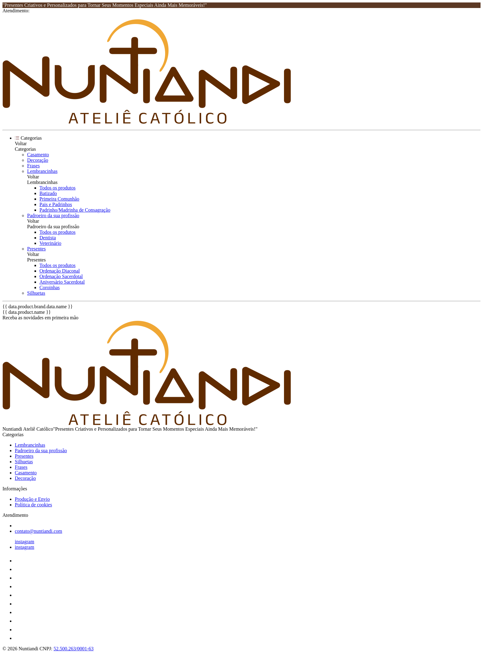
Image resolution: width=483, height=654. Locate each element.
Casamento (38, 154)
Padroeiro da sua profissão (53, 215)
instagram (24, 541)
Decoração (37, 160)
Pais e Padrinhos (55, 204)
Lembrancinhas (42, 171)
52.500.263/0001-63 (74, 648)
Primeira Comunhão (59, 198)
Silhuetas (36, 293)
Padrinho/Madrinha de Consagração (74, 210)
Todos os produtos (57, 187)
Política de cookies (33, 504)
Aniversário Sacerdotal (62, 282)
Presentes (36, 248)
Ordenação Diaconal (59, 270)
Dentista (47, 237)
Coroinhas (49, 287)
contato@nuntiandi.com (38, 531)
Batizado (48, 193)
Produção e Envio (32, 499)
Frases (33, 165)
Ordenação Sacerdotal (61, 276)
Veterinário (50, 243)
